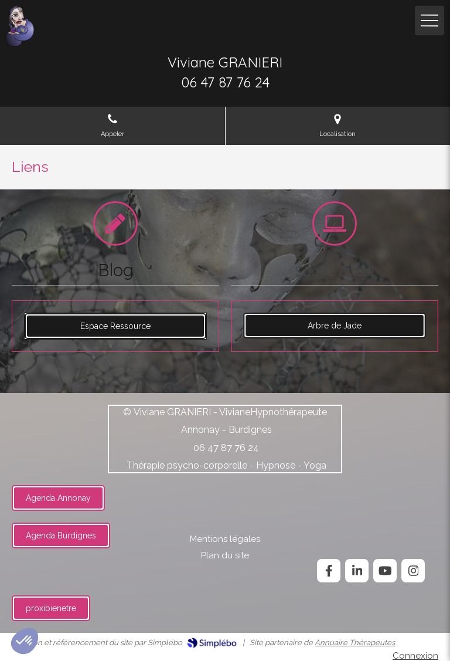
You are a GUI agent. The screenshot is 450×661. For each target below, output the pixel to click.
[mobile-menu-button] (429, 20)
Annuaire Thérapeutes (355, 642)
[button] (25, 641)
